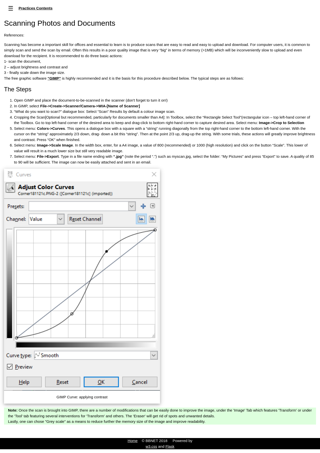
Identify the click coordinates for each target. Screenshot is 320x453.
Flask (170, 446)
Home (133, 441)
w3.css (151, 446)
